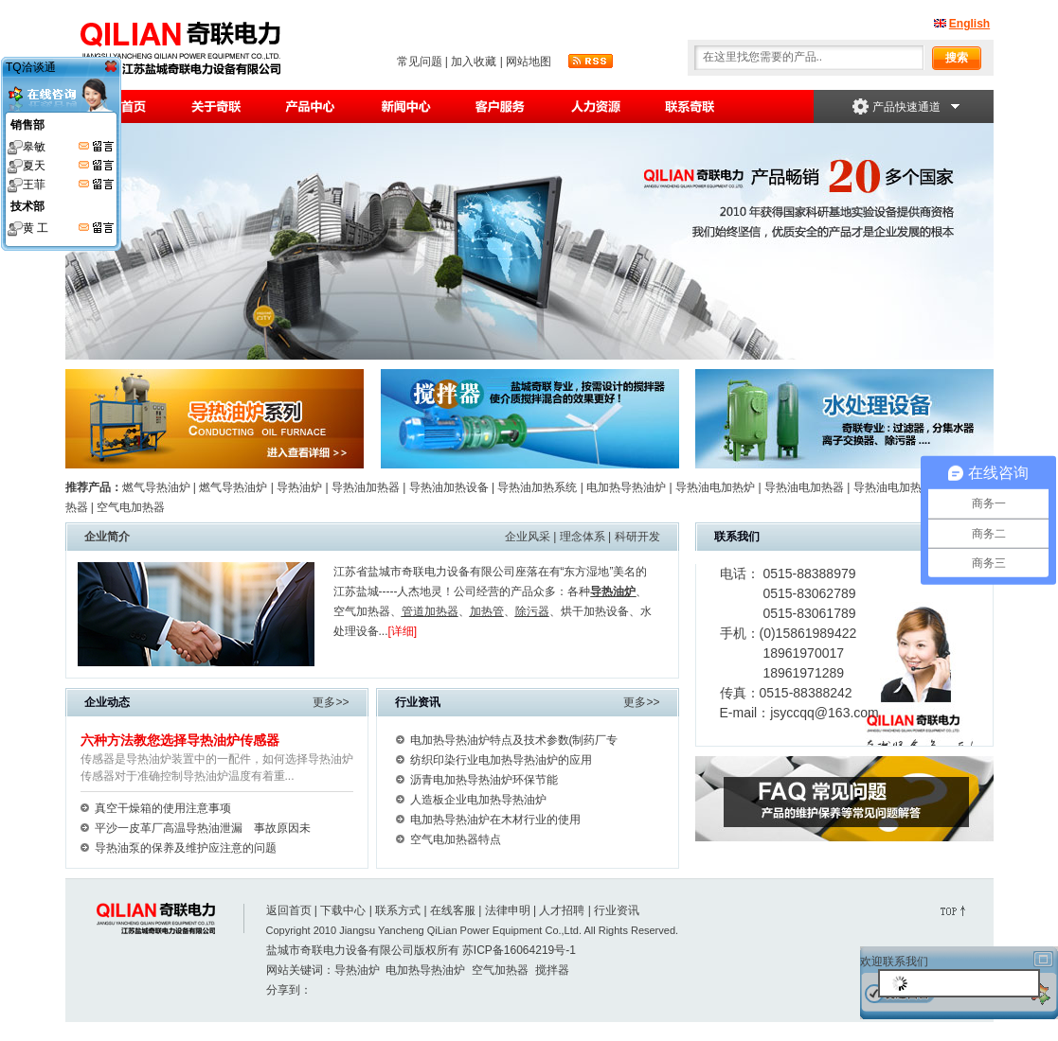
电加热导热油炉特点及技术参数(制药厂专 (514, 740)
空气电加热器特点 (455, 839)
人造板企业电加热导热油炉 (478, 799)
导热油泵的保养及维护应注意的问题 (186, 848)
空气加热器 (361, 611)
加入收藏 (473, 61)
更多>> (331, 702)
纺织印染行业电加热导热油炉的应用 (501, 760)
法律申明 (507, 910)
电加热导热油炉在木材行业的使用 (495, 819)
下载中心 (343, 910)
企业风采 (527, 536)
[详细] (403, 631)
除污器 (532, 611)
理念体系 (582, 536)
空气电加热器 (129, 507)
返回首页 (289, 910)
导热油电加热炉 (715, 487)
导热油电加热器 (804, 487)
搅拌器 (552, 970)
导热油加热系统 (537, 487)
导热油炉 (299, 487)
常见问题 (419, 61)
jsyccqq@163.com (824, 712)
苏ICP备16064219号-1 (519, 950)
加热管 (487, 611)
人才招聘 (561, 910)
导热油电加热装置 (898, 487)
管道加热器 (430, 611)
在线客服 (452, 910)
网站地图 (528, 61)
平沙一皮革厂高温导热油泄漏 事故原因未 (203, 828)
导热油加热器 (366, 487)
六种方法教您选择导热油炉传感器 (180, 740)
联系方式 (398, 910)
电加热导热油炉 (626, 487)
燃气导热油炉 (156, 487)
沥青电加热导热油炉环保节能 (484, 779)
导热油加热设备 (449, 487)
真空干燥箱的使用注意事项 (163, 808)
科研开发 (637, 536)
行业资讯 (616, 910)
